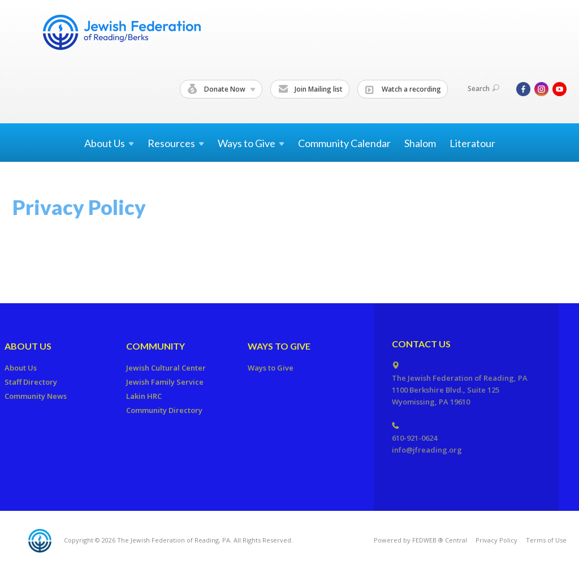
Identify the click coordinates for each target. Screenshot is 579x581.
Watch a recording (403, 89)
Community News (36, 396)
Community (155, 346)
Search (483, 88)
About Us (28, 346)
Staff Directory (31, 382)
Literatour (472, 143)
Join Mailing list (310, 89)
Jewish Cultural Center (166, 368)
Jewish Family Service (165, 382)
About (109, 143)
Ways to (251, 143)
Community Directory (164, 410)
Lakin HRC (144, 396)
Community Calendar (344, 143)
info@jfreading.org (427, 450)
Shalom (420, 143)
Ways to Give (279, 346)
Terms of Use (546, 540)
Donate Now (222, 89)
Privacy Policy (496, 540)
